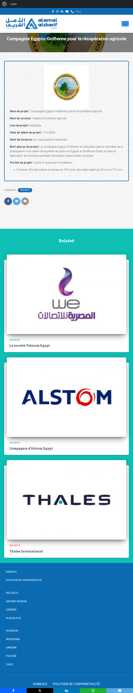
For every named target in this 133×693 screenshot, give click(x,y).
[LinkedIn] (66, 690)
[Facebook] (13, 690)
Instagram (57, 12)
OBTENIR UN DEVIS (16, 601)
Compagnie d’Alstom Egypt (31, 448)
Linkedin (62, 12)
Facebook (53, 12)
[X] (40, 690)
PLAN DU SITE (13, 618)
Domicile (11, 571)
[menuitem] (4, 4)
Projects (25, 190)
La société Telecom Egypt (29, 345)
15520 (78, 12)
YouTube (67, 12)
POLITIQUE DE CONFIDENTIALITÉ (24, 580)
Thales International (26, 551)
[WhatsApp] (93, 690)
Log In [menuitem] (13, 4)
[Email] (119, 690)
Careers (11, 609)
